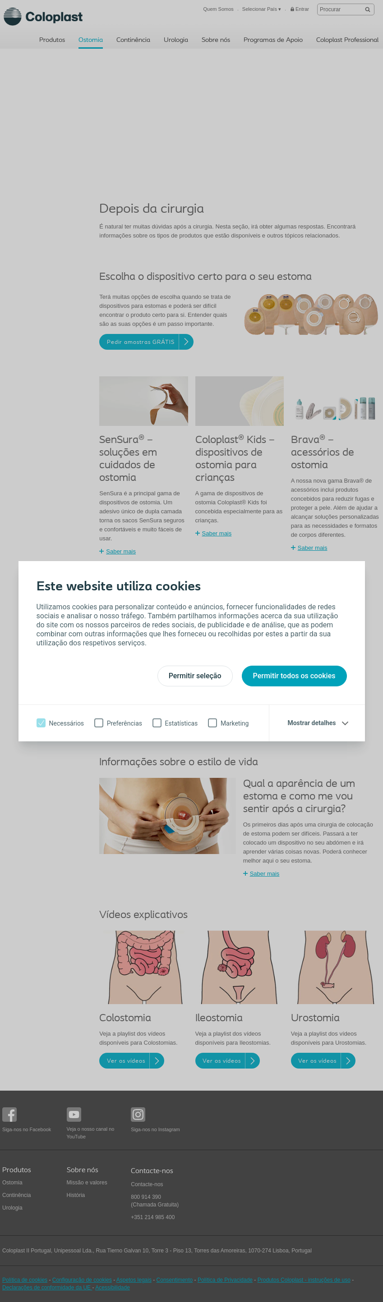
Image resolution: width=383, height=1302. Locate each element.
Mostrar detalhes (311, 722)
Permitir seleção (195, 676)
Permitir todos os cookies (294, 676)
